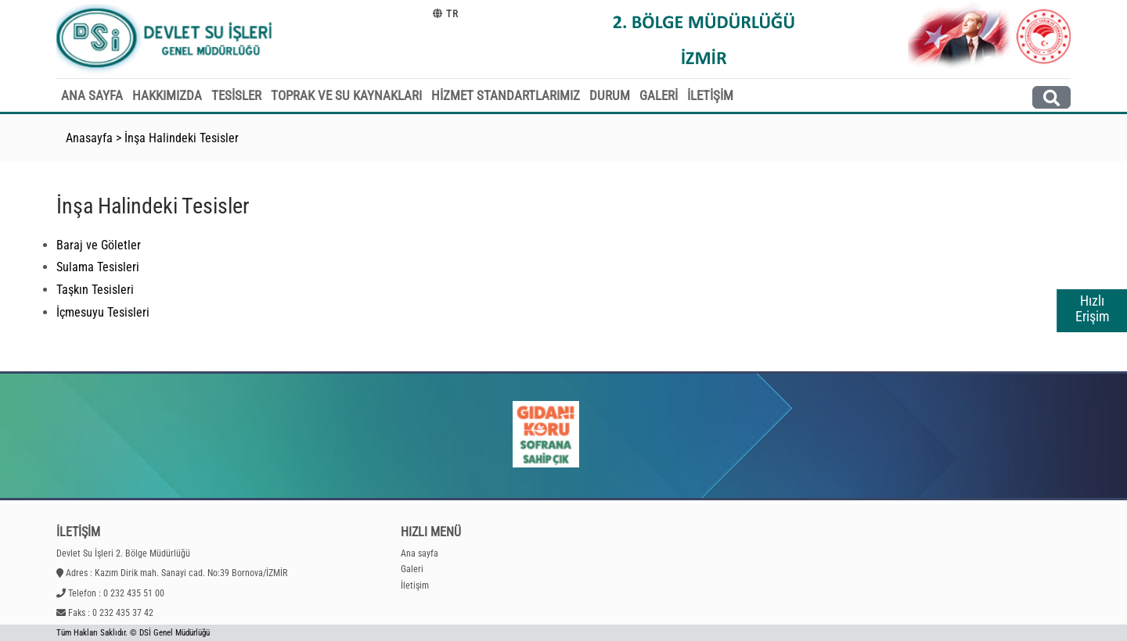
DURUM (609, 95)
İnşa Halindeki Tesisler (181, 138)
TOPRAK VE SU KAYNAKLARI (346, 95)
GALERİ (658, 95)
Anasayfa (89, 138)
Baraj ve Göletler (98, 245)
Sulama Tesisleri (97, 267)
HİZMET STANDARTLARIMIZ (505, 95)
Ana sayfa (419, 553)
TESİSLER (236, 95)
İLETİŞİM (710, 95)
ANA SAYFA (92, 95)
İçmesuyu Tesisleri (102, 312)
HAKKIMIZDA (167, 95)
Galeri (412, 569)
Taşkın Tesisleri (95, 289)
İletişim (415, 585)
